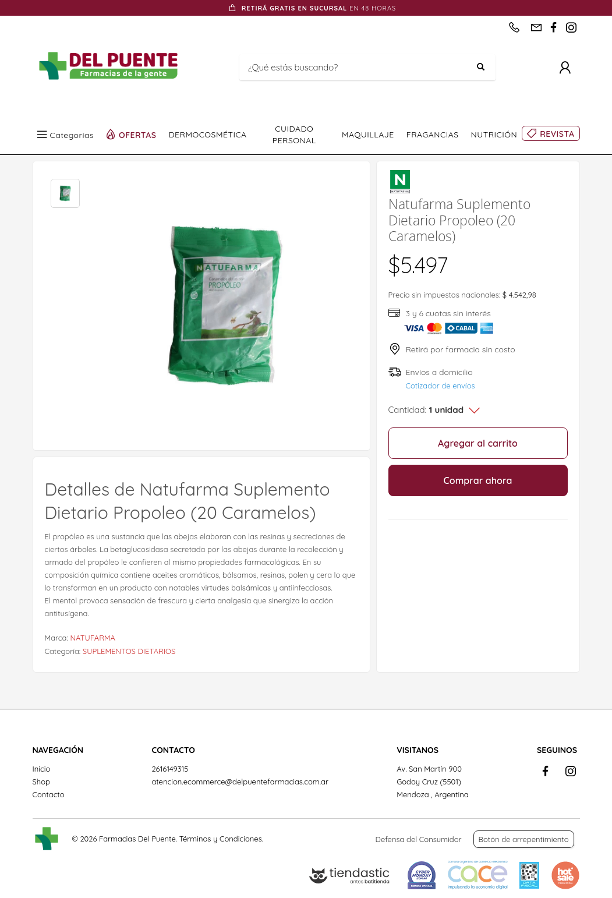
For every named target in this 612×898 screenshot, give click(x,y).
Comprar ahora (478, 480)
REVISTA (557, 134)
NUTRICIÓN (494, 134)
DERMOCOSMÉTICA (208, 134)
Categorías (72, 134)
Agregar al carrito (478, 443)
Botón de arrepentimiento (524, 839)
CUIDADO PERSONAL (294, 134)
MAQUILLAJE (368, 134)
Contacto (49, 794)
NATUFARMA (92, 637)
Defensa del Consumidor (419, 839)
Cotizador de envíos (440, 385)
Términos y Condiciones (220, 838)
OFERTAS (138, 134)
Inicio (42, 768)
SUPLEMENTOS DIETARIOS (129, 651)
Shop (41, 781)
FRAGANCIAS (432, 134)
